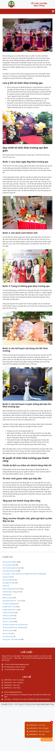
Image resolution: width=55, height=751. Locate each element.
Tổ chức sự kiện (8, 630)
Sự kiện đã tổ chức (9, 607)
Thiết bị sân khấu (8, 613)
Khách (5, 586)
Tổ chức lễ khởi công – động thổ (14, 627)
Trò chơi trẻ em (8, 636)
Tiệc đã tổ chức (8, 619)
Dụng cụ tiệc (7, 577)
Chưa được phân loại (10, 571)
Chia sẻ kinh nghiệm (10, 562)
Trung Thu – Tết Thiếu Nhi (11, 639)
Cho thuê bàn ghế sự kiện (12, 568)
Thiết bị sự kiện (8, 616)
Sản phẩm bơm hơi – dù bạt (12, 601)
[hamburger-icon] (53, 11)
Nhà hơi (5, 595)
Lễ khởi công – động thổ (11, 592)
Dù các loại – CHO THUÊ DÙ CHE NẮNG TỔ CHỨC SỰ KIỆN (23, 574)
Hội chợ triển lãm (9, 580)
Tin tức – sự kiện (8, 622)
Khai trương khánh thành (11, 589)
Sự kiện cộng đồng (9, 604)
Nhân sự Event (8, 598)
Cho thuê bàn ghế (9, 565)
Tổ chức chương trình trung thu (14, 624)
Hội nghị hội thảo (9, 583)
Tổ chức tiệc (7, 633)
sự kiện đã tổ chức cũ (10, 610)
